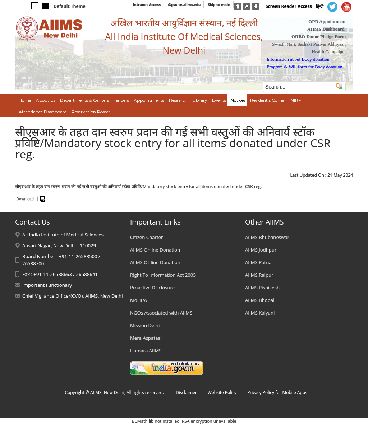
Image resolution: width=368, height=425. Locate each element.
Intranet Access (147, 4)
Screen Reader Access (289, 6)
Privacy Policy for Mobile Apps (277, 392)
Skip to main (219, 4)
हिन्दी (319, 6)
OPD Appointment (327, 21)
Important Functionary (47, 285)
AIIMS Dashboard (326, 29)
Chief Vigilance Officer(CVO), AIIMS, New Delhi (72, 296)
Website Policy (222, 392)
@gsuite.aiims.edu (184, 4)
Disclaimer (186, 392)
